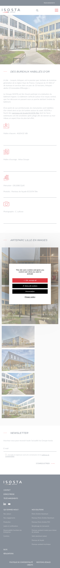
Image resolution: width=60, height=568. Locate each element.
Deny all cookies (30, 286)
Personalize (30, 291)
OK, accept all (30, 280)
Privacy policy (30, 297)
